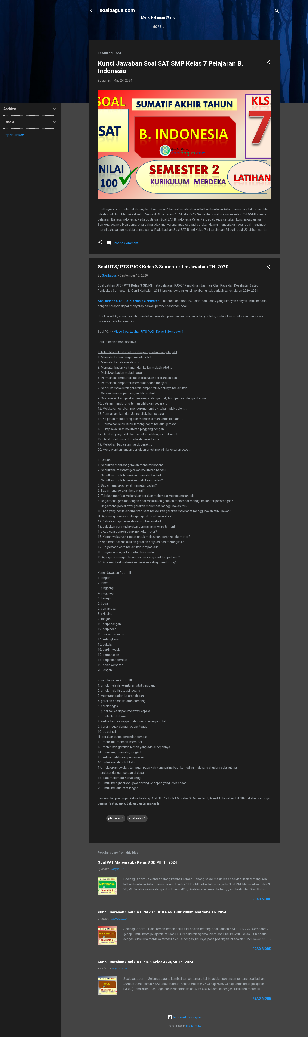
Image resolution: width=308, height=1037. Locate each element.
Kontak (173, 27)
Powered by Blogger (184, 1017)
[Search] (277, 11)
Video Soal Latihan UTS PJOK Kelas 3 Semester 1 (149, 332)
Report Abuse (13, 135)
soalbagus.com (117, 10)
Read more (261, 899)
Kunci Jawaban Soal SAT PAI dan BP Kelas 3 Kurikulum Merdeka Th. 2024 (162, 912)
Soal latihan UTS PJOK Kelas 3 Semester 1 (130, 301)
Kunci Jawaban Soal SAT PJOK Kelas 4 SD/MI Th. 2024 (145, 962)
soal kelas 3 (137, 818)
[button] (268, 63)
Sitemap (152, 27)
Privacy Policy (200, 27)
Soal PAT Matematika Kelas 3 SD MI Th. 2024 (137, 862)
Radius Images (193, 1025)
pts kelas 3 (115, 818)
